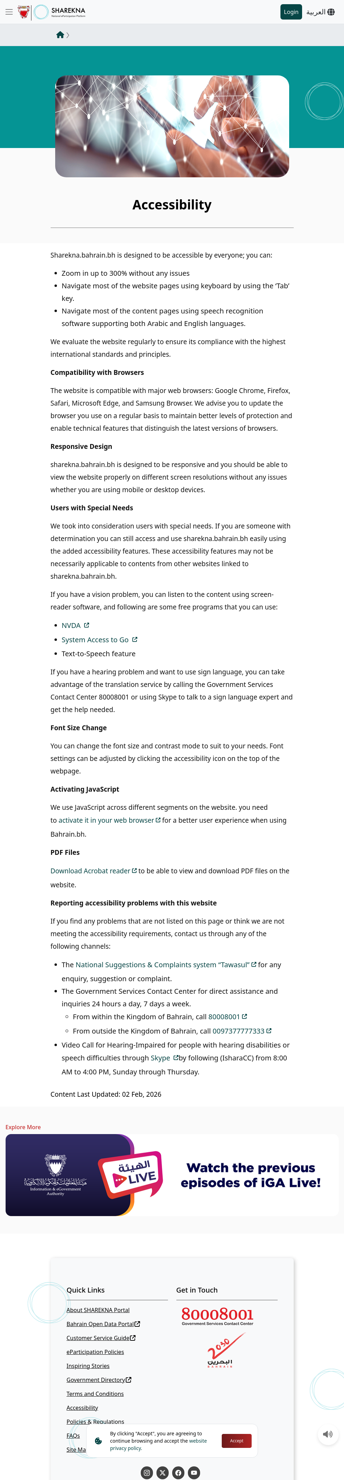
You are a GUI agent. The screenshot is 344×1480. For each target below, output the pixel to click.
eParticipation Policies (95, 1352)
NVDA (72, 625)
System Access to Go (96, 639)
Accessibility (82, 1408)
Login (291, 12)
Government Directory (99, 1380)
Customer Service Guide (101, 1338)
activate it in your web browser (106, 820)
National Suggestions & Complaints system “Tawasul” (162, 964)
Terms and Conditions (95, 1394)
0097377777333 (239, 1031)
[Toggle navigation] (9, 12)
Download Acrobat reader (91, 870)
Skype (161, 1058)
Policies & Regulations (95, 1422)
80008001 (224, 1016)
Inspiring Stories (88, 1366)
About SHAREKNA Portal (98, 1310)
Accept (236, 1441)
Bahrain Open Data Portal (103, 1324)
